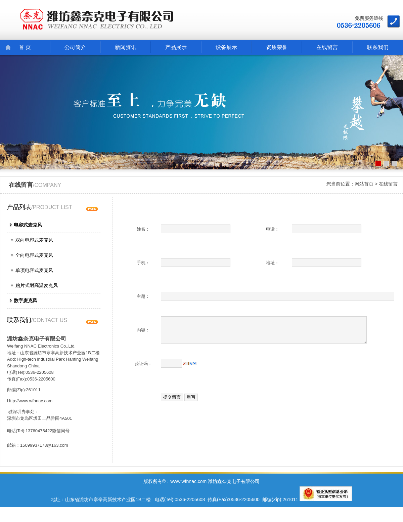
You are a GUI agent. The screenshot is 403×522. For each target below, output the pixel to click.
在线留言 (327, 47)
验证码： (143, 363)
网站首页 (364, 184)
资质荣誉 (276, 47)
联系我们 (378, 47)
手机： (143, 262)
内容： (143, 329)
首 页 (25, 47)
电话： (272, 229)
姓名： (143, 229)
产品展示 (176, 47)
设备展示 (226, 47)
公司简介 (75, 47)
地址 (270, 262)
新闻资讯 (125, 47)
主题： (143, 296)
